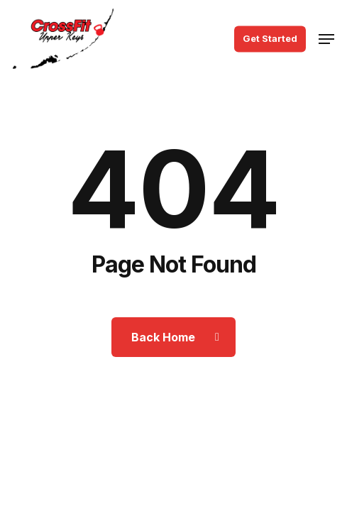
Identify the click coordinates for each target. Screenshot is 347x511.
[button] (326, 39)
